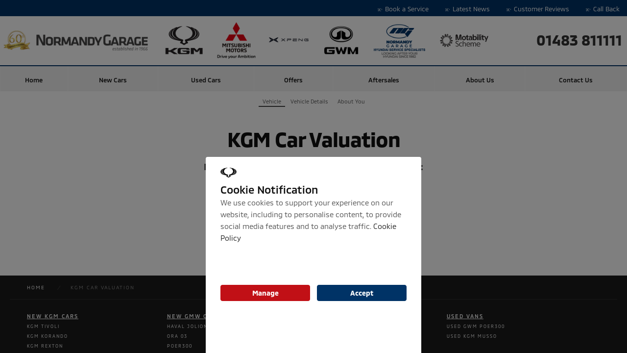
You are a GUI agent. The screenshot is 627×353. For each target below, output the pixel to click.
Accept (361, 293)
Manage (265, 293)
